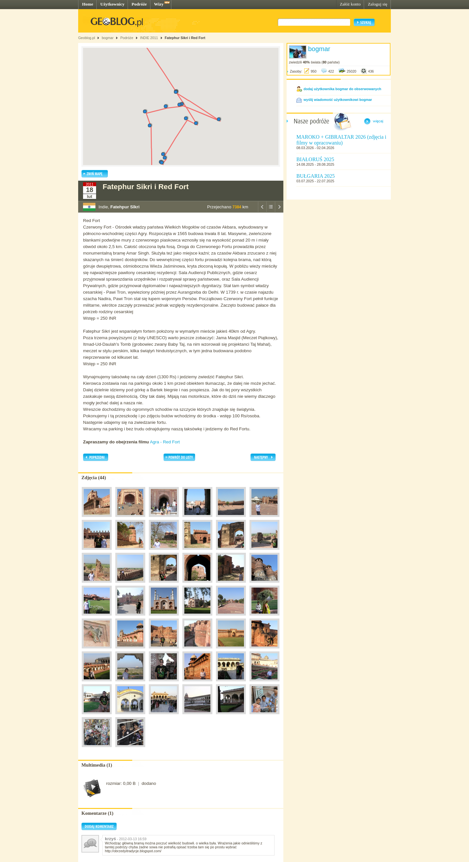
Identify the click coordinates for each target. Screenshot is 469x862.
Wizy (158, 4)
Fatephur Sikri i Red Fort (185, 38)
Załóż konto (350, 4)
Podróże (139, 4)
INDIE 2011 (149, 38)
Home (87, 4)
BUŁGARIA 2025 (315, 176)
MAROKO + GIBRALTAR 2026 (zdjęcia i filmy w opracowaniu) (341, 140)
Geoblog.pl (86, 38)
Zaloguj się (377, 4)
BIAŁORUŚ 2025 (315, 159)
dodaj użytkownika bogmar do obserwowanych (342, 89)
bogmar (107, 38)
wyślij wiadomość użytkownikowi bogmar (338, 100)
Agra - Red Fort (165, 441)
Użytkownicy (112, 4)
